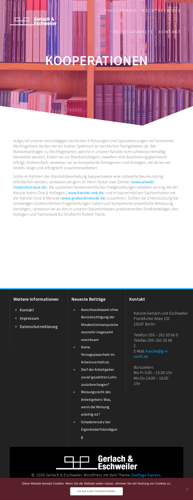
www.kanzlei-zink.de (85, 192)
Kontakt (170, 31)
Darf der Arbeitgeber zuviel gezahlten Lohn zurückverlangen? (98, 377)
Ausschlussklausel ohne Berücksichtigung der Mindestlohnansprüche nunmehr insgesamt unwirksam (99, 324)
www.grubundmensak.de (83, 198)
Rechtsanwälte (133, 31)
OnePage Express (145, 475)
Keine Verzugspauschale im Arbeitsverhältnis (98, 354)
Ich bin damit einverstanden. (96, 491)
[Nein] (187, 489)
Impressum (29, 318)
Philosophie (121, 10)
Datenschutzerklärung (39, 326)
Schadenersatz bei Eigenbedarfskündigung (99, 429)
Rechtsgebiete (161, 10)
